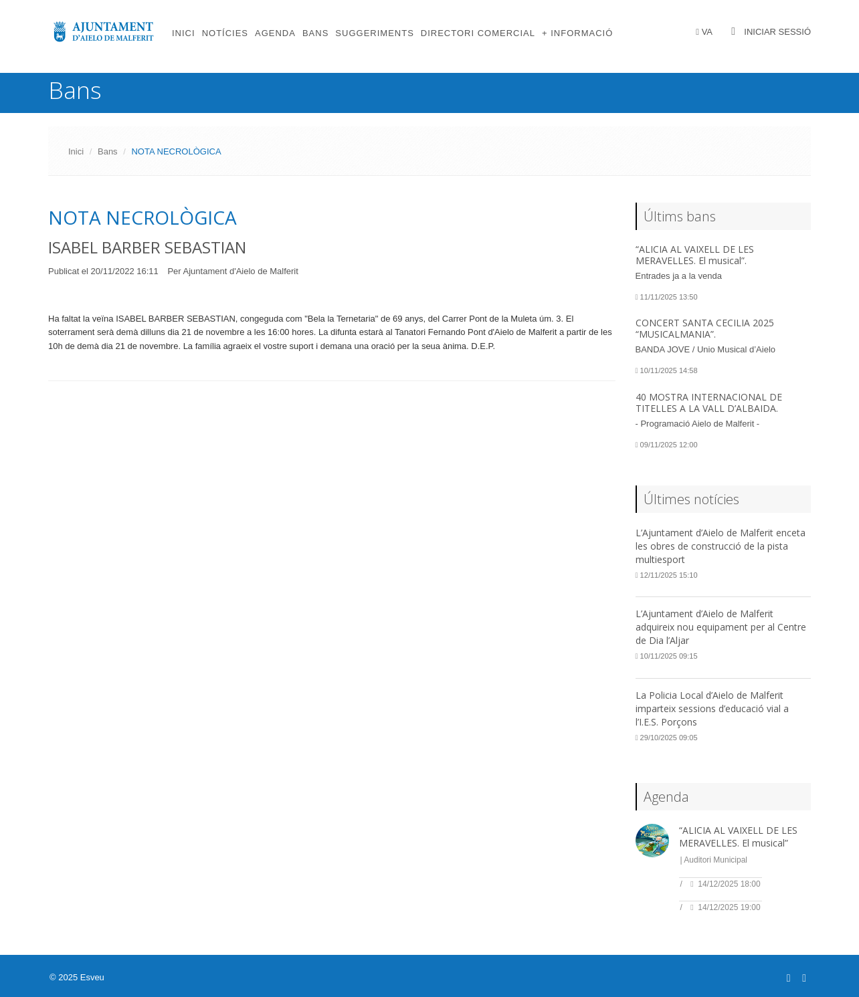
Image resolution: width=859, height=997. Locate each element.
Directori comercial (478, 33)
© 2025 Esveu (77, 977)
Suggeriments (374, 33)
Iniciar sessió (777, 32)
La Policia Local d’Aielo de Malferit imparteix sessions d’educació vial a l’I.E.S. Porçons (712, 708)
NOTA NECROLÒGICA (142, 217)
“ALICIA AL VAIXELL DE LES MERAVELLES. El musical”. (695, 255)
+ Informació (577, 33)
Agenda (275, 33)
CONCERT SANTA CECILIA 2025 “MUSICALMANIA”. (705, 328)
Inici (183, 33)
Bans (315, 33)
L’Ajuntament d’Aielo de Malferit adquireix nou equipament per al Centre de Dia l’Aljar (721, 627)
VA (707, 32)
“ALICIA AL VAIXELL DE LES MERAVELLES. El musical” (738, 837)
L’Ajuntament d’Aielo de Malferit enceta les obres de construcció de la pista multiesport (720, 546)
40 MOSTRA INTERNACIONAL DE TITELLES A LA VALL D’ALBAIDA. (709, 403)
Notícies (225, 33)
